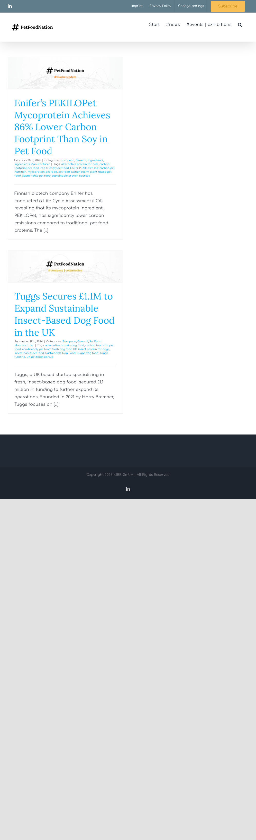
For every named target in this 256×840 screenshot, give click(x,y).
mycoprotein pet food (42, 171)
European (67, 160)
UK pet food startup (39, 356)
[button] (240, 25)
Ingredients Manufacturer (32, 164)
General (81, 160)
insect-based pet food (29, 353)
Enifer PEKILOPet (81, 168)
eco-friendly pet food (54, 168)
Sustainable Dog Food (60, 353)
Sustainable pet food (36, 175)
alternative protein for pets (79, 164)
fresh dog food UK (64, 349)
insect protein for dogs (93, 349)
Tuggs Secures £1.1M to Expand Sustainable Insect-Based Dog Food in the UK (64, 314)
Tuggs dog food (87, 353)
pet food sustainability (73, 171)
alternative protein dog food (64, 345)
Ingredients (95, 160)
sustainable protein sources (71, 175)
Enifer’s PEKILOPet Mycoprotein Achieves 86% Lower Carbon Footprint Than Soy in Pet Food (62, 127)
